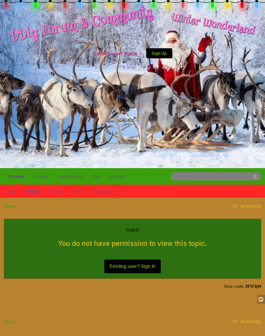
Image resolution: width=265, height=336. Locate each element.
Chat (95, 176)
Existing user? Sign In (117, 53)
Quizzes (117, 176)
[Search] (196, 176)
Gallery (57, 191)
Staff (77, 191)
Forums (32, 191)
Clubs (10, 191)
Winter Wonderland (213, 24)
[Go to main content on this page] (132, 148)
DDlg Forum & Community (81, 25)
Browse (16, 178)
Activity (40, 176)
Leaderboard (104, 191)
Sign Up (159, 53)
